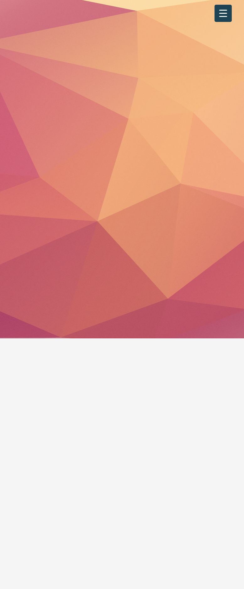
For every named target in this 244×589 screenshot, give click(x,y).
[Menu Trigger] (223, 13)
